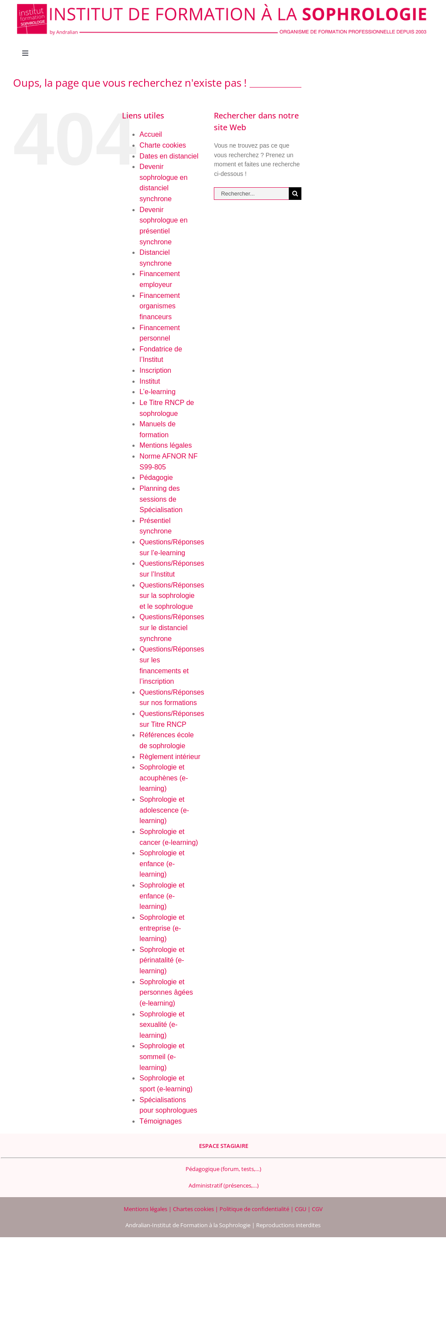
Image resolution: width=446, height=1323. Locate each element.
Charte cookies (162, 145)
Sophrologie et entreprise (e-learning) (161, 928)
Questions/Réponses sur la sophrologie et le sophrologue (171, 595)
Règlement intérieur (169, 756)
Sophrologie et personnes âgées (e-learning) (166, 992)
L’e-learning (157, 391)
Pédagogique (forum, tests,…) (223, 1169)
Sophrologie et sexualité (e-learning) (161, 1024)
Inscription (155, 370)
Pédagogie (156, 477)
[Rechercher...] (251, 193)
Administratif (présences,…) (224, 1185)
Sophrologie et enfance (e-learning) (161, 863)
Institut (149, 381)
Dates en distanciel (168, 156)
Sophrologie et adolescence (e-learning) (164, 810)
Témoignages (160, 1121)
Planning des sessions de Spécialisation (160, 499)
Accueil (150, 134)
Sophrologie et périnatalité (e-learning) (161, 960)
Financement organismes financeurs (159, 306)
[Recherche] (295, 193)
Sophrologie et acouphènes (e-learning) (163, 777)
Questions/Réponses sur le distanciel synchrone (171, 627)
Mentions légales (165, 445)
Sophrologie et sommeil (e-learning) (161, 1056)
